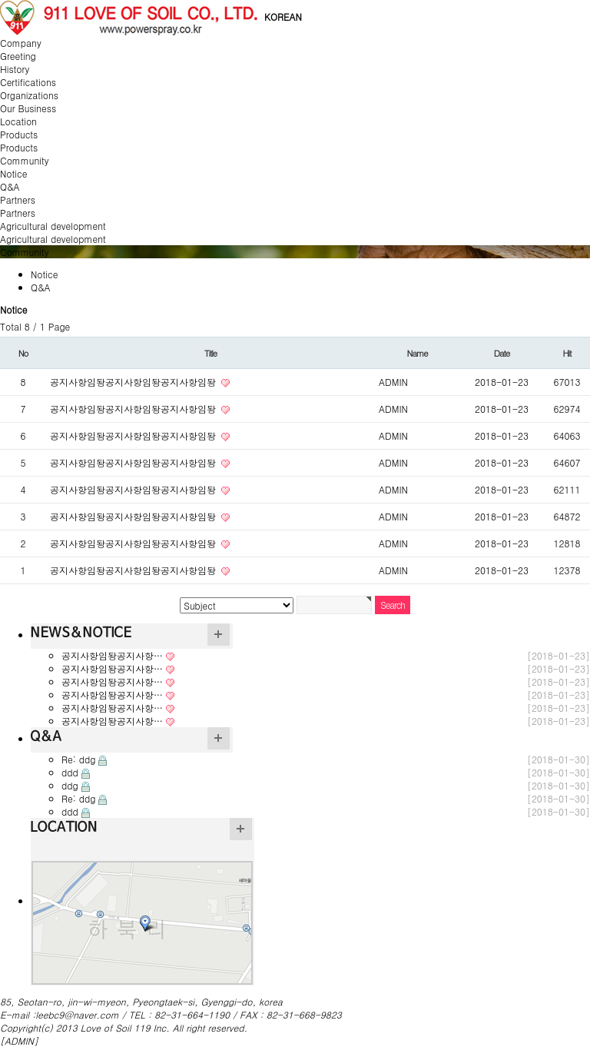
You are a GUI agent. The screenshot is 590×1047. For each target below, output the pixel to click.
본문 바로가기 (0, 0)
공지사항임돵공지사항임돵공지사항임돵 (134, 381)
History (14, 68)
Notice (13, 173)
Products (19, 147)
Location (18, 121)
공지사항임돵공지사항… (112, 655)
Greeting (18, 55)
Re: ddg (78, 759)
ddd (69, 772)
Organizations (29, 94)
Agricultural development (53, 238)
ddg (69, 785)
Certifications (28, 81)
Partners (17, 212)
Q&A (10, 186)
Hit (567, 353)
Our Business (28, 108)
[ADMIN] (19, 1040)
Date (501, 353)
